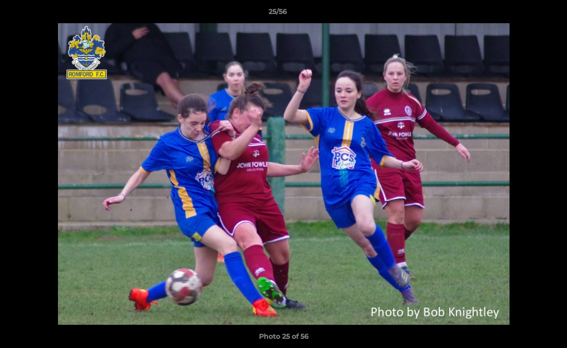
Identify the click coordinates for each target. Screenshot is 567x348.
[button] (526, 14)
